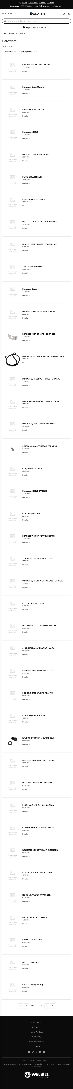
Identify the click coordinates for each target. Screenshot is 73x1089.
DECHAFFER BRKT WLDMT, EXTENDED (40, 850)
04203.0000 (26, 606)
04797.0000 (26, 628)
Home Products (36, 1032)
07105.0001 (26, 987)
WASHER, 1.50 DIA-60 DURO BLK (37, 783)
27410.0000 (26, 471)
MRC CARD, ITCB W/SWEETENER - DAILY (40, 401)
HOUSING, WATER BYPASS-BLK (36, 895)
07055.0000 (26, 965)
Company (36, 1037)
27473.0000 (26, 538)
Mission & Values (36, 1041)
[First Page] (20, 1005)
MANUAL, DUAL (29, 289)
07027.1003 (26, 897)
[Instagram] (36, 1052)
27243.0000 (26, 449)
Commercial (36, 1022)
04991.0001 (26, 695)
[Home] (23, 2)
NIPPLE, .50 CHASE (31, 962)
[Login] (64, 14)
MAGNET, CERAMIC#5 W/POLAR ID (38, 311)
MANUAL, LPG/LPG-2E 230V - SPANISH (39, 222)
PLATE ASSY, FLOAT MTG (33, 715)
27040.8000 (26, 90)
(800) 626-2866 (26, 6)
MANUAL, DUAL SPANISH (33, 87)
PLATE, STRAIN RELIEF (32, 177)
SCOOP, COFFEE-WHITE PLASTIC (37, 693)
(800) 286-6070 (57, 6)
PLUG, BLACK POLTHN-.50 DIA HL (37, 872)
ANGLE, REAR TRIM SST (33, 267)
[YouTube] (44, 1052)
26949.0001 (26, 112)
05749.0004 (26, 875)
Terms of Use (26, 1064)
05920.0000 (26, 830)
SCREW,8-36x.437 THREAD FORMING (39, 446)
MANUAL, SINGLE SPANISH (34, 491)
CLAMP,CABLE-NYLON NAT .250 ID (38, 827)
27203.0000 (26, 202)
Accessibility (15, 1064)
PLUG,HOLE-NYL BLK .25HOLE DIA (38, 805)
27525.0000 (26, 561)
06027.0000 (26, 920)
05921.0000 (26, 808)
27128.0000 (26, 314)
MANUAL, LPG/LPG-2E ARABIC (36, 154)
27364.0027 (26, 426)
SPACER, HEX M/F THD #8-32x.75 (37, 65)
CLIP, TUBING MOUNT (32, 469)
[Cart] (69, 14)
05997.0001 (26, 853)
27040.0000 (26, 291)
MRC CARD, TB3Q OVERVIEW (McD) (38, 424)
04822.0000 (26, 673)
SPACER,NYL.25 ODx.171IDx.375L (38, 558)
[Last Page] (52, 1005)
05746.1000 (26, 740)
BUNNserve (37, 1027)
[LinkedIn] (40, 1052)
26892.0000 (26, 179)
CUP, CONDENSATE (31, 513)
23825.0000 (26, 67)
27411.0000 (26, 516)
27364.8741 (26, 583)
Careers (36, 1046)
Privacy (6, 1064)
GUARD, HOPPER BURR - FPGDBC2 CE (39, 244)
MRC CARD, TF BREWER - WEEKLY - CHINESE (42, 581)
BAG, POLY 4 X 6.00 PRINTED (35, 917)
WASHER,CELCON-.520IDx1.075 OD (39, 626)
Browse (7, 14)
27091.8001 (26, 224)
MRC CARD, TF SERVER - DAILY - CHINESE (41, 379)
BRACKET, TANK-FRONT (33, 109)
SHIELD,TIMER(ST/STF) (32, 985)
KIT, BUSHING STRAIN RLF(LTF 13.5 (38, 738)
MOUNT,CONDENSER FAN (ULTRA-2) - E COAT (43, 356)
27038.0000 (26, 134)
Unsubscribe (37, 1064)
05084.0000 (26, 718)
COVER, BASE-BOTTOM (33, 603)
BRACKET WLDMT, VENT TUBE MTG (38, 536)
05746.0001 (26, 763)
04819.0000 (26, 651)
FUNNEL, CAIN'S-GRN (32, 940)
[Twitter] (33, 1052)
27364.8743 (26, 381)
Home (4, 33)
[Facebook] (29, 1052)
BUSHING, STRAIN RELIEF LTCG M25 (38, 760)
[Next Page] (46, 1005)
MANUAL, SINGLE (30, 132)
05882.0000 (26, 785)
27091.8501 (26, 157)
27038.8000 (26, 493)
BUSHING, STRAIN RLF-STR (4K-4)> (38, 670)
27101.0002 (26, 247)
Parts (11, 33)
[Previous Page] (26, 1005)
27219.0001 (26, 359)
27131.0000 (26, 269)
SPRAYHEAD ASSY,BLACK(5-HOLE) (38, 648)
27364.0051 (26, 404)
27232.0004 (26, 336)
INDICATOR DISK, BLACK (33, 199)
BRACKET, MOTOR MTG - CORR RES (38, 334)
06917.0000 (26, 942)
